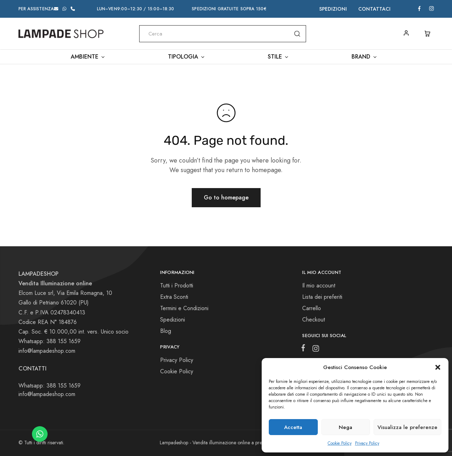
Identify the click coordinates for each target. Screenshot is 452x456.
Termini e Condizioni (184, 308)
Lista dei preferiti (322, 297)
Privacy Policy (367, 443)
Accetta (293, 427)
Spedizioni (333, 8)
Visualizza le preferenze (407, 427)
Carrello (311, 308)
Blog (165, 331)
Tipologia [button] (186, 57)
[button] (437, 367)
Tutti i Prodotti (176, 285)
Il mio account (318, 285)
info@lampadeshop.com (46, 351)
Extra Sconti (174, 297)
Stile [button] (278, 57)
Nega (345, 427)
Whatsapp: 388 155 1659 (49, 385)
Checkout (313, 319)
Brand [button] (364, 57)
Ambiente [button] (88, 57)
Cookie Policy (340, 443)
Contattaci (374, 8)
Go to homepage (226, 197)
